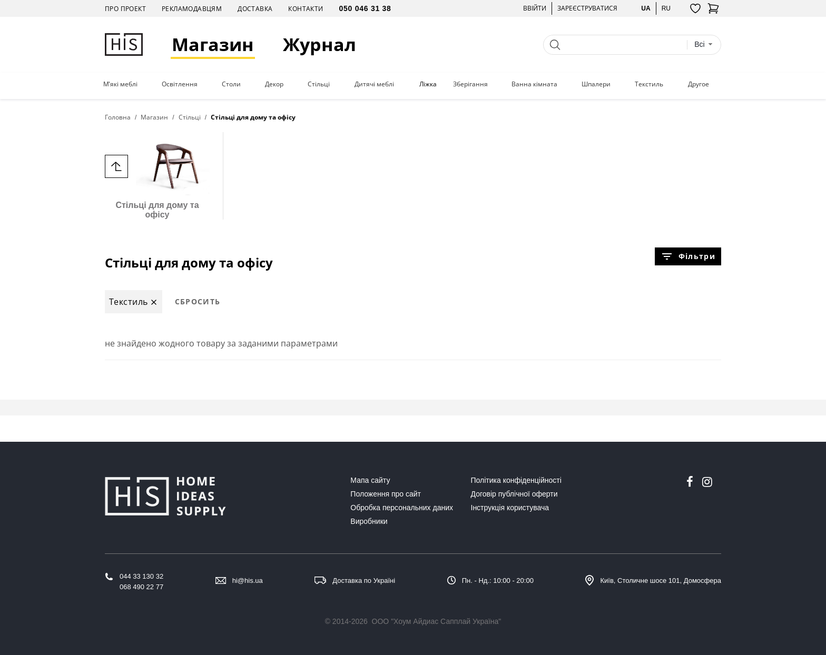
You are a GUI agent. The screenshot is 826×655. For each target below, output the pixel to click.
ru (666, 8)
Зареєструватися (587, 8)
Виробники (368, 521)
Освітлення (180, 84)
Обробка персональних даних (401, 507)
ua (645, 8)
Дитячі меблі (374, 84)
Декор (274, 84)
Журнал (319, 44)
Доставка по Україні (363, 580)
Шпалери (596, 84)
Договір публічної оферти (514, 494)
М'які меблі (120, 84)
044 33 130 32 (141, 576)
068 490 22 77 (141, 587)
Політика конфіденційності (516, 480)
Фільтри (688, 256)
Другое (698, 84)
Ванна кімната (534, 84)
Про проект (125, 8)
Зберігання (470, 84)
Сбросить (198, 301)
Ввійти (534, 8)
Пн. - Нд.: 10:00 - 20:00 (498, 580)
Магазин (213, 44)
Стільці (319, 84)
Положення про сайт (385, 494)
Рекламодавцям (192, 8)
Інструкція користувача (510, 507)
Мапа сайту (370, 480)
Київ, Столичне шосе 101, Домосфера (660, 580)
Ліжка (428, 84)
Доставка (255, 8)
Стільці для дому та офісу (157, 175)
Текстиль (649, 84)
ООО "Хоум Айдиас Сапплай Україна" (437, 621)
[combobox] (703, 44)
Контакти (305, 8)
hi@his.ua (247, 580)
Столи (231, 84)
